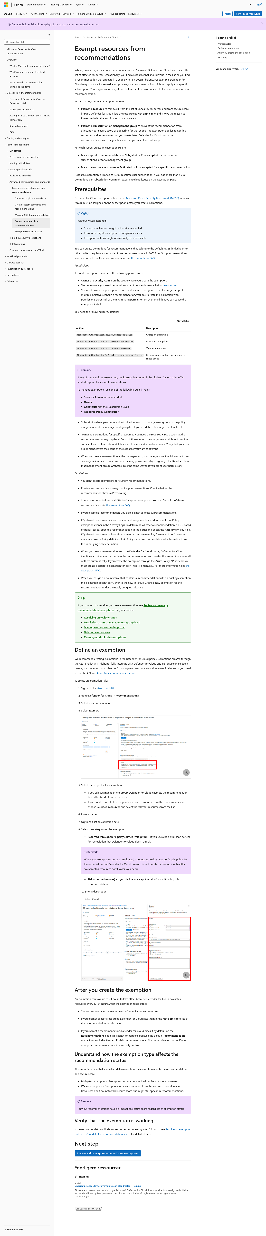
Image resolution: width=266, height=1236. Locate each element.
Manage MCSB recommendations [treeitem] (32, 215)
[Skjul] (49, 35)
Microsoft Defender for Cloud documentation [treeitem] (22, 51)
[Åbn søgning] (250, 5)
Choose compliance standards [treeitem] (30, 198)
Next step (222, 57)
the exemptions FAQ (143, 258)
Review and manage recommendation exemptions (108, 1153)
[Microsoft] (6, 4)
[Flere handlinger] (188, 37)
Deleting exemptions (97, 632)
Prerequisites (224, 43)
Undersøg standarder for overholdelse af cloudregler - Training (108, 1185)
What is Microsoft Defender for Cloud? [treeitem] (30, 65)
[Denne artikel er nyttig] (243, 69)
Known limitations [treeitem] (19, 125)
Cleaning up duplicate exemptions (105, 637)
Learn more (169, 285)
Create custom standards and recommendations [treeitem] (30, 206)
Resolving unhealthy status (100, 617)
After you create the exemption (233, 52)
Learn (78, 37)
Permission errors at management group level (112, 622)
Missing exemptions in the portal (104, 627)
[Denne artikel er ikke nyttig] (247, 69)
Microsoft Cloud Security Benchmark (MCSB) (152, 198)
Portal (227, 13)
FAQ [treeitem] (12, 132)
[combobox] (27, 42)
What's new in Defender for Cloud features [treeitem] (27, 74)
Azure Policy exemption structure (116, 673)
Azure (89, 37)
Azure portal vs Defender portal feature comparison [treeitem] (30, 117)
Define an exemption (228, 48)
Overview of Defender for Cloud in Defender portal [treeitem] (27, 101)
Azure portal (104, 688)
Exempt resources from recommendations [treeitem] (27, 223)
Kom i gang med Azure (248, 13)
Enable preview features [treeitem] (22, 109)
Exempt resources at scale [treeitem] (28, 231)
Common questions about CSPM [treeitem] (27, 250)
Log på (258, 4)
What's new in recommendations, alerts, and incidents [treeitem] (27, 84)
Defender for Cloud (108, 37)
